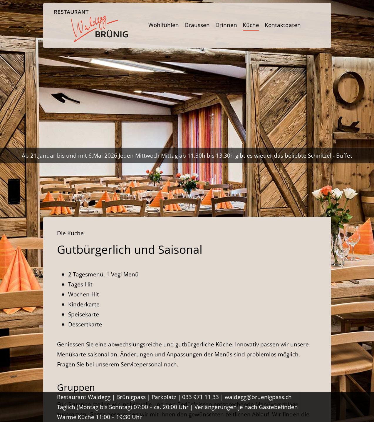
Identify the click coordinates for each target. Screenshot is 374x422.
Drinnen (226, 25)
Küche (251, 25)
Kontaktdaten (283, 25)
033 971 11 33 (200, 397)
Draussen (197, 25)
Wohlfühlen (163, 25)
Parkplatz (164, 397)
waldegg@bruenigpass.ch (258, 397)
